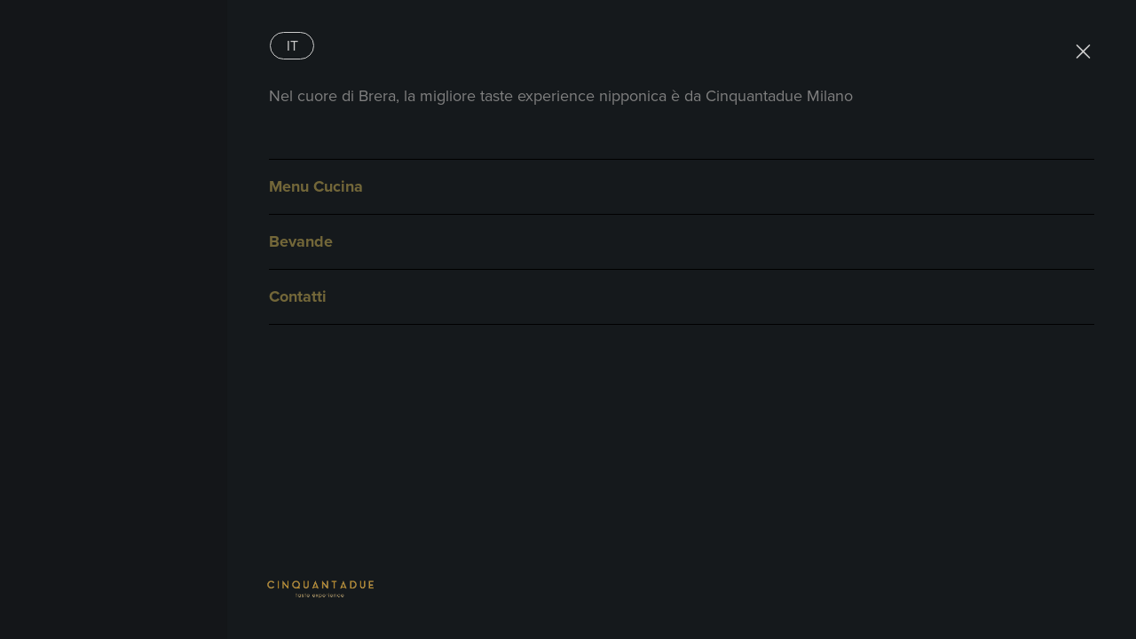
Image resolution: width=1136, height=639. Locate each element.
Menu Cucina (316, 186)
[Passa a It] (292, 45)
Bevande (301, 241)
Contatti (298, 296)
